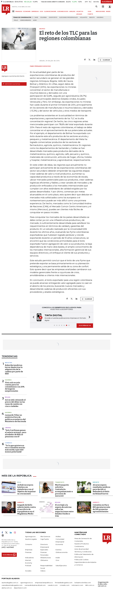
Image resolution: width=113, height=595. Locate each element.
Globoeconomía (61, 552)
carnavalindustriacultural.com (35, 585)
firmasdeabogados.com (63, 582)
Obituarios (44, 560)
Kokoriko (100, 17)
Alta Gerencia (45, 536)
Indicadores (29, 557)
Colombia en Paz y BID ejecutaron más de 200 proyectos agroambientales (101, 508)
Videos (42, 570)
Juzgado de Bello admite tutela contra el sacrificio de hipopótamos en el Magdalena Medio (26, 509)
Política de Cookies (81, 559)
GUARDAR (105, 60)
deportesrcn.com (20, 587)
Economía (59, 544)
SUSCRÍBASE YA (85, 325)
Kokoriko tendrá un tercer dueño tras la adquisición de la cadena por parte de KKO (14, 369)
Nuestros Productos (81, 543)
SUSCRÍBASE (107, 2)
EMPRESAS (35, 11)
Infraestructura (45, 557)
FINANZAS (18, 11)
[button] (33, 317)
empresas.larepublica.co (44, 582)
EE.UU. (19, 482)
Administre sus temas (11, 84)
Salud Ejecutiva (61, 565)
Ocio (57, 560)
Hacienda (8, 380)
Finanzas (28, 552)
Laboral (8, 427)
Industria (8, 362)
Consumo (28, 544)
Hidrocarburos (25, 20)
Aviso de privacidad (81, 549)
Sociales (28, 570)
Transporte (59, 482)
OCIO (41, 11)
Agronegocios (30, 536)
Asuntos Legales (31, 539)
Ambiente (20, 502)
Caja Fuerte (44, 539)
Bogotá (92, 17)
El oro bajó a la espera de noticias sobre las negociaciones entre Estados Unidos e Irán (64, 510)
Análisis (58, 536)
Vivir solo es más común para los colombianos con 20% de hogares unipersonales (14, 387)
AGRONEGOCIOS (62, 11)
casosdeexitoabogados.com (12, 585)
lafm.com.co (89, 585)
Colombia (43, 17)
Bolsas (7, 397)
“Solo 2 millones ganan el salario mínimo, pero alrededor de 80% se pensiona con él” (15, 433)
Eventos (58, 549)
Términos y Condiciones (82, 551)
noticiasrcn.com (77, 585)
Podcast (28, 565)
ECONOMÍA (27, 11)
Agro (35, 20)
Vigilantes (83, 17)
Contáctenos (79, 546)
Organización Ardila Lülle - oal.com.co (103, 583)
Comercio (8, 443)
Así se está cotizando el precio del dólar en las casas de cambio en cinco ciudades (15, 403)
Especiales (44, 549)
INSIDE (108, 11)
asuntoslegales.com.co (10, 582)
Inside (58, 557)
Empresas (28, 549)
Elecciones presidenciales (68, 17)
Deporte (96, 482)
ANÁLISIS (72, 11)
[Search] (96, 7)
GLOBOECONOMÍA (50, 11)
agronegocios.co (26, 582)
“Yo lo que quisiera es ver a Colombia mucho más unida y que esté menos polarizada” (15, 448)
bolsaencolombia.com (83, 582)
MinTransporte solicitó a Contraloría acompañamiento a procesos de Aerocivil (64, 490)
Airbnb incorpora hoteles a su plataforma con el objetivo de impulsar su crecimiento (26, 489)
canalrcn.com (53, 585)
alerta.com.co (7, 587)
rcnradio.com (64, 585)
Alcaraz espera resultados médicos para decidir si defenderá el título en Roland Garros (101, 489)
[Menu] (13, 11)
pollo (16, 20)
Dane (36, 17)
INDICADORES (100, 11)
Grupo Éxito (53, 17)
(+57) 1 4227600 (8, 547)
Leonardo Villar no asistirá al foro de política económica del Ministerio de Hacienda (15, 418)
